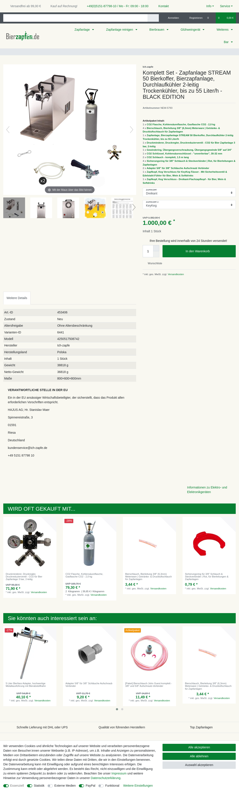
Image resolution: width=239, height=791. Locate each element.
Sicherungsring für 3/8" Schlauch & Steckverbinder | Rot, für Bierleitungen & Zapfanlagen (206, 577)
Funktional (112, 785)
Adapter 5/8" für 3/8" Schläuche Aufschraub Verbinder (178, 168)
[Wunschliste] (210, 17)
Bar (226, 42)
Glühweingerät (191, 29)
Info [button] (208, 6)
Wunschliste (153, 263)
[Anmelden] (171, 17)
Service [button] (225, 6)
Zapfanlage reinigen (120, 29)
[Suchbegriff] (75, 18)
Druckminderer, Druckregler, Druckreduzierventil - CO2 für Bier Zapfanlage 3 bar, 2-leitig (24, 577)
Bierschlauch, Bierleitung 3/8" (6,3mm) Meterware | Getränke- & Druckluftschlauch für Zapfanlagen (148, 577)
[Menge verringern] (156, 254)
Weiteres (223, 29)
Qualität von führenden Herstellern (122, 727)
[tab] (17, 298)
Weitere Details (17, 298)
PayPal (90, 785)
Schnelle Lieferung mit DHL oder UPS (42, 727)
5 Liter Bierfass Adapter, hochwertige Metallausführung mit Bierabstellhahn (26, 684)
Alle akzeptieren (199, 747)
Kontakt (161, 6)
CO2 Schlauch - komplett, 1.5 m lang (168, 157)
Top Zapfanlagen (201, 727)
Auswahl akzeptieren (199, 765)
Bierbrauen (157, 29)
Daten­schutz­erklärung (105, 778)
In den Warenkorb (209, 251)
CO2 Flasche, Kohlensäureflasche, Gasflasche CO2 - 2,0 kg (181, 124)
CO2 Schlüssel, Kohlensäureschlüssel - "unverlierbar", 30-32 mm (184, 153)
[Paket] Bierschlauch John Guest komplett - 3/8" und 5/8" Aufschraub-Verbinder (148, 684)
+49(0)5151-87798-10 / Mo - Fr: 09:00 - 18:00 (115, 6)
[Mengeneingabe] (148, 251)
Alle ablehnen (199, 756)
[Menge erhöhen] (156, 248)
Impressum (119, 773)
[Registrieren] (193, 17)
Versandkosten (175, 274)
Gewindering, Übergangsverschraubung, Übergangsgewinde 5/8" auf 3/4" (189, 150)
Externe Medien (65, 785)
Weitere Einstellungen (138, 785)
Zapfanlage (83, 29)
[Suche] (153, 18)
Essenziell (17, 785)
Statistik (39, 785)
